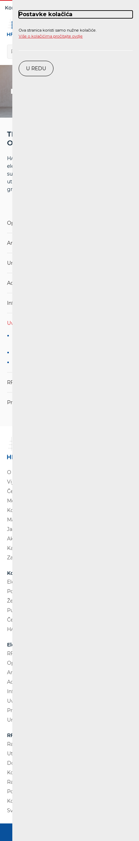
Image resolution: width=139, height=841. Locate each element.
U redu (36, 68)
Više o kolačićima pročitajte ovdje (51, 36)
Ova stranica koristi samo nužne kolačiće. (57, 33)
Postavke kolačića (45, 14)
